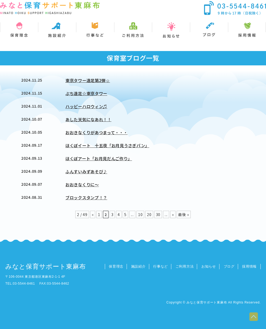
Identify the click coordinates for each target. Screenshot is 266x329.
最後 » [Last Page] (183, 214)
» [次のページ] (173, 214)
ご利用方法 (185, 266)
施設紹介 (138, 266)
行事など (160, 266)
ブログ (229, 266)
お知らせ (208, 266)
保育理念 (116, 266)
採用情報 (249, 266)
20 (149, 214)
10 (140, 214)
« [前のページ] (93, 214)
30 (158, 214)
